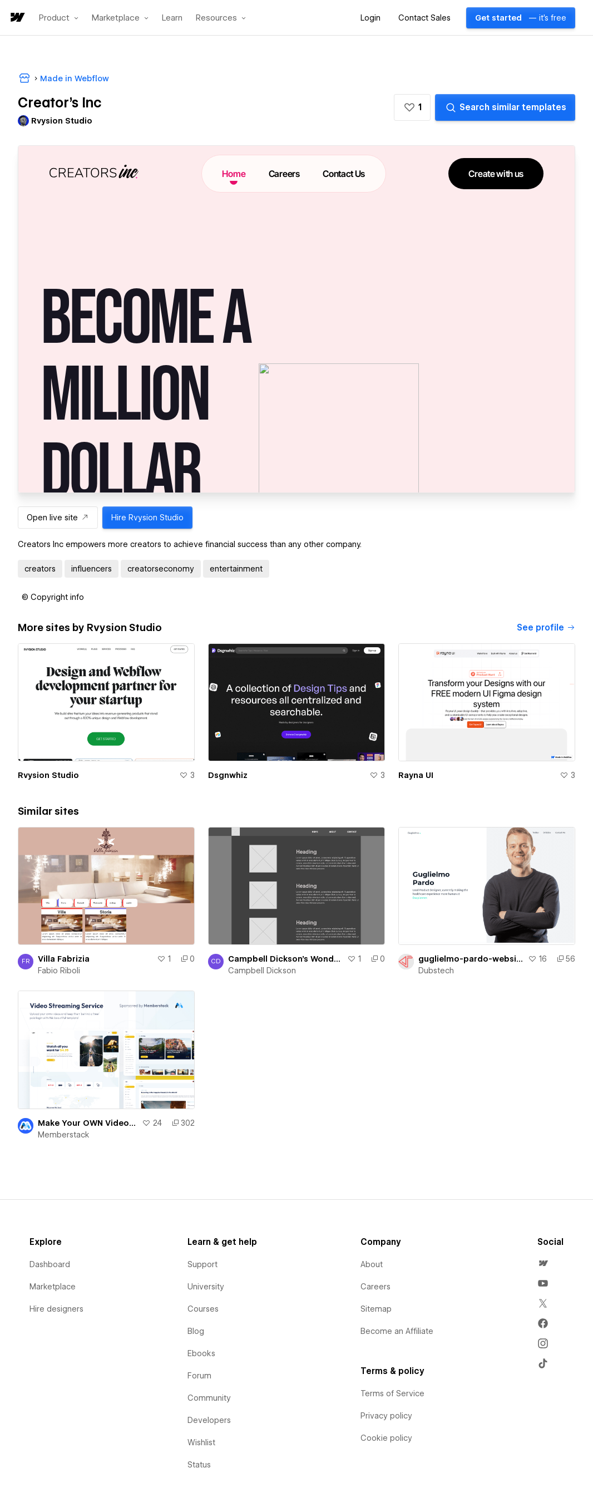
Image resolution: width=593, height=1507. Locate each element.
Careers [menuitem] (375, 1286)
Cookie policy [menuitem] (386, 1438)
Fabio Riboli (59, 970)
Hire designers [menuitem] (56, 1308)
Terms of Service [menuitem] (392, 1393)
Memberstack (64, 1134)
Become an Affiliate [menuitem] (396, 1331)
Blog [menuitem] (195, 1331)
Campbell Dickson (262, 970)
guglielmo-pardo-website (470, 958)
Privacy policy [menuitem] (386, 1415)
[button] (58, 18)
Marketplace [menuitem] (52, 1286)
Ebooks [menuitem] (201, 1353)
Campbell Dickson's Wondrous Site (285, 958)
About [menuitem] (371, 1264)
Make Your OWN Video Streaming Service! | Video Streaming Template (87, 1123)
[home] (17, 18)
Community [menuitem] (209, 1397)
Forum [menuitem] (199, 1375)
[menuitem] (542, 1263)
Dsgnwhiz (228, 775)
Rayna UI (415, 775)
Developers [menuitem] (209, 1420)
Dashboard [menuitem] (49, 1264)
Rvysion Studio (48, 775)
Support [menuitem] (202, 1264)
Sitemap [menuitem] (376, 1308)
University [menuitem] (205, 1286)
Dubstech (436, 970)
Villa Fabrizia (64, 958)
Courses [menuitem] (203, 1308)
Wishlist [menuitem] (201, 1442)
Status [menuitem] (199, 1464)
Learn (172, 18)
